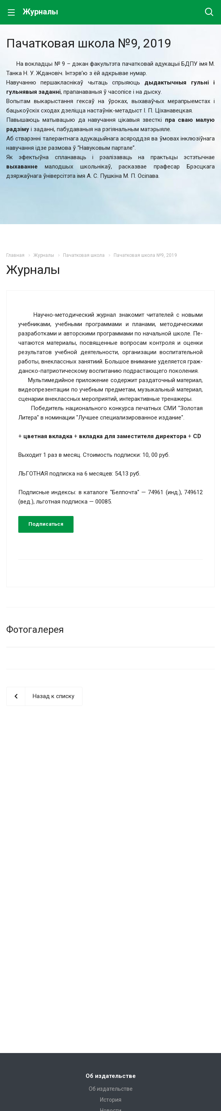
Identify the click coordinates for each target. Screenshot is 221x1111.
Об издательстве (111, 1075)
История (110, 1100)
